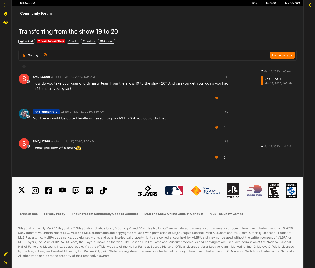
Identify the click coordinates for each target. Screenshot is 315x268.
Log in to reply (282, 55)
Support (271, 3)
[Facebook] (48, 191)
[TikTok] (103, 191)
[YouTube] (62, 191)
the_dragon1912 (46, 111)
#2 (226, 111)
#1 (226, 76)
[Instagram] (35, 191)
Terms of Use (28, 214)
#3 (226, 141)
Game (253, 3)
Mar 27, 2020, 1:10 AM (89, 111)
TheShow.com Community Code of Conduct (105, 214)
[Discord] (89, 191)
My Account (292, 3)
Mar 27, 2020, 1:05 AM (79, 76)
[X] (21, 191)
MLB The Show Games (226, 214)
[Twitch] (75, 191)
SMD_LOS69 (41, 76)
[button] (6, 254)
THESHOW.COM (25, 3)
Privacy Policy (54, 214)
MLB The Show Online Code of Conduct (173, 214)
